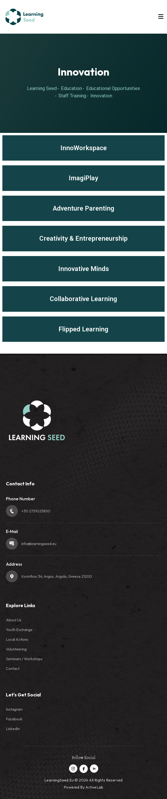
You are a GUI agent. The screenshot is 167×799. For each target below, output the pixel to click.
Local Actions (17, 639)
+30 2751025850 (35, 511)
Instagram (14, 709)
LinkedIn (13, 728)
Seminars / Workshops (24, 658)
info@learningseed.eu (38, 543)
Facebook (14, 719)
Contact (12, 668)
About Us (13, 620)
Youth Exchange (19, 629)
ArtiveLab (94, 787)
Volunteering (16, 649)
